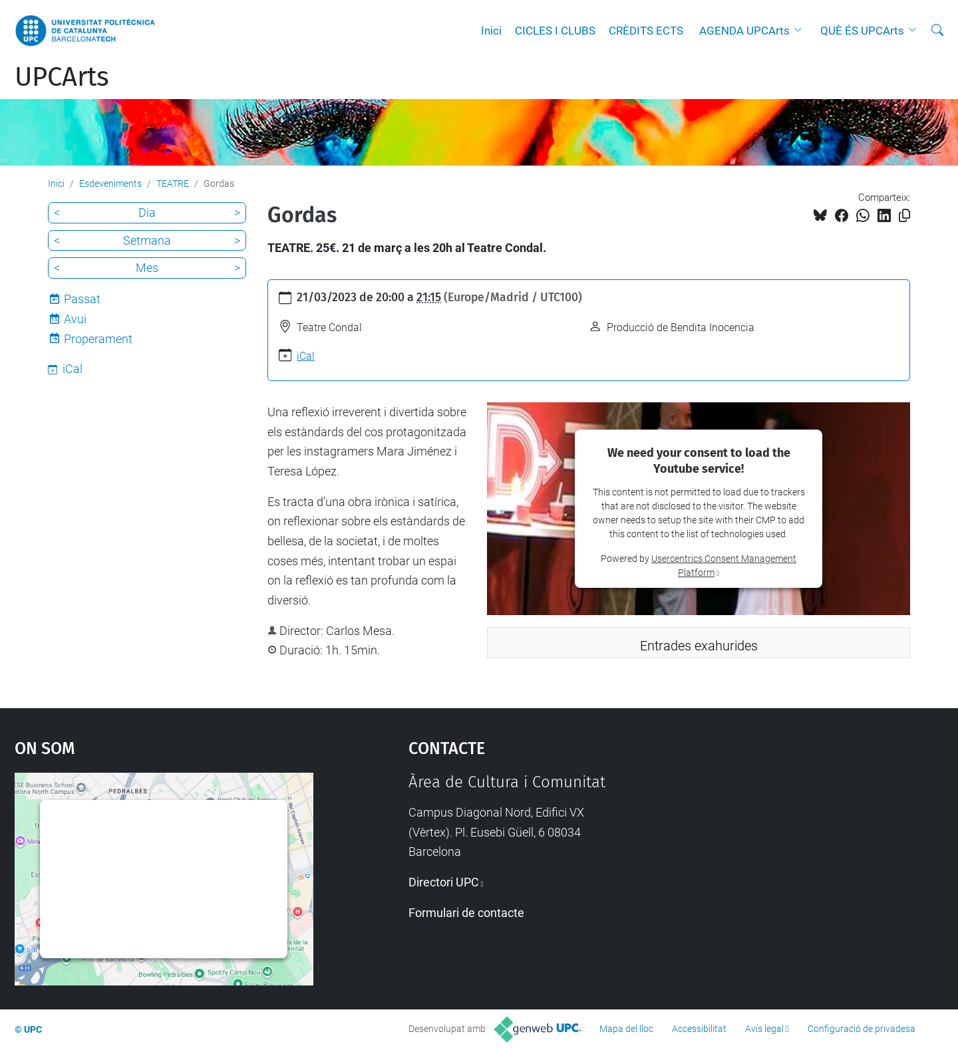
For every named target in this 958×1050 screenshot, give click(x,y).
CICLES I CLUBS (555, 30)
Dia (147, 212)
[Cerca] (937, 31)
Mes (147, 268)
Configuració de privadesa (861, 1028)
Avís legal (764, 1028)
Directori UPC (443, 882)
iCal (306, 356)
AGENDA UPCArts (744, 30)
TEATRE (172, 183)
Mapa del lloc (626, 1028)
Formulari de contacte (466, 913)
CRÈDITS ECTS (646, 30)
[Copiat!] (904, 215)
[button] (801, 31)
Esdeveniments (110, 183)
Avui (75, 319)
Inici (491, 30)
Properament (98, 339)
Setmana (147, 240)
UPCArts (62, 77)
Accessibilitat (699, 1028)
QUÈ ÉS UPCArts (862, 30)
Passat (82, 299)
